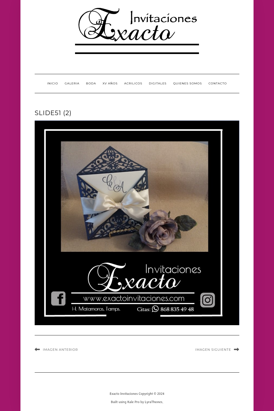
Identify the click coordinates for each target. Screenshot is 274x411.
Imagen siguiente (213, 350)
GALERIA (72, 83)
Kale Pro (133, 402)
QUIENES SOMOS (187, 83)
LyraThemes (153, 402)
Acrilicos (133, 83)
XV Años (110, 83)
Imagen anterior (60, 350)
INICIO (52, 83)
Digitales (158, 83)
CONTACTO (218, 83)
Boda (91, 83)
